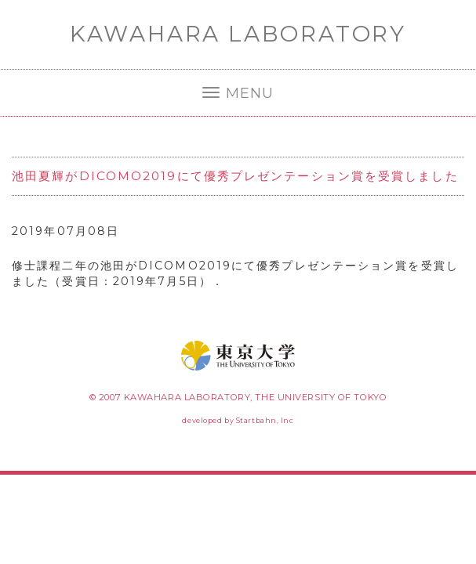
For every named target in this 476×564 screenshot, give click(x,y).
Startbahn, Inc (265, 420)
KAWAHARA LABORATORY (238, 33)
